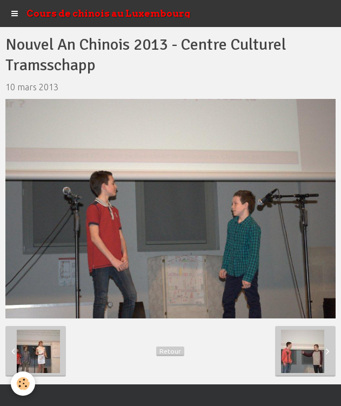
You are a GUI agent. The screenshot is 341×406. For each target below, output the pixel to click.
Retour (170, 351)
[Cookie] (23, 383)
